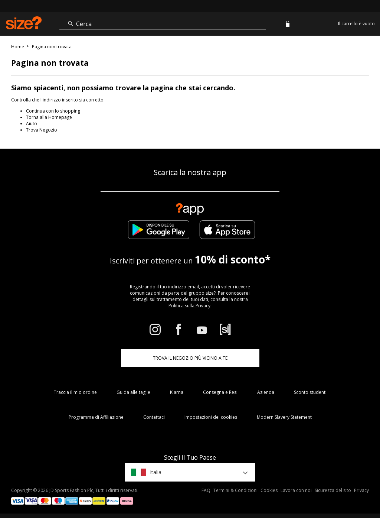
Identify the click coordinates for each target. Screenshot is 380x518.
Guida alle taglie (133, 392)
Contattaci (154, 417)
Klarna (176, 392)
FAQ (206, 490)
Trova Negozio (41, 130)
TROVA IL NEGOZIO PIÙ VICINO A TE (190, 358)
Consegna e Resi (220, 392)
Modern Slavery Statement (284, 417)
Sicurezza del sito (333, 490)
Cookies (269, 490)
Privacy (361, 490)
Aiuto (31, 123)
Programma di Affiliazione (96, 417)
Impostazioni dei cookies (210, 417)
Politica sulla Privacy (189, 305)
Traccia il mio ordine (75, 392)
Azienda (265, 392)
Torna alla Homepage (49, 117)
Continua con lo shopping (53, 111)
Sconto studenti (310, 392)
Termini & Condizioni (235, 490)
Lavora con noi (296, 490)
